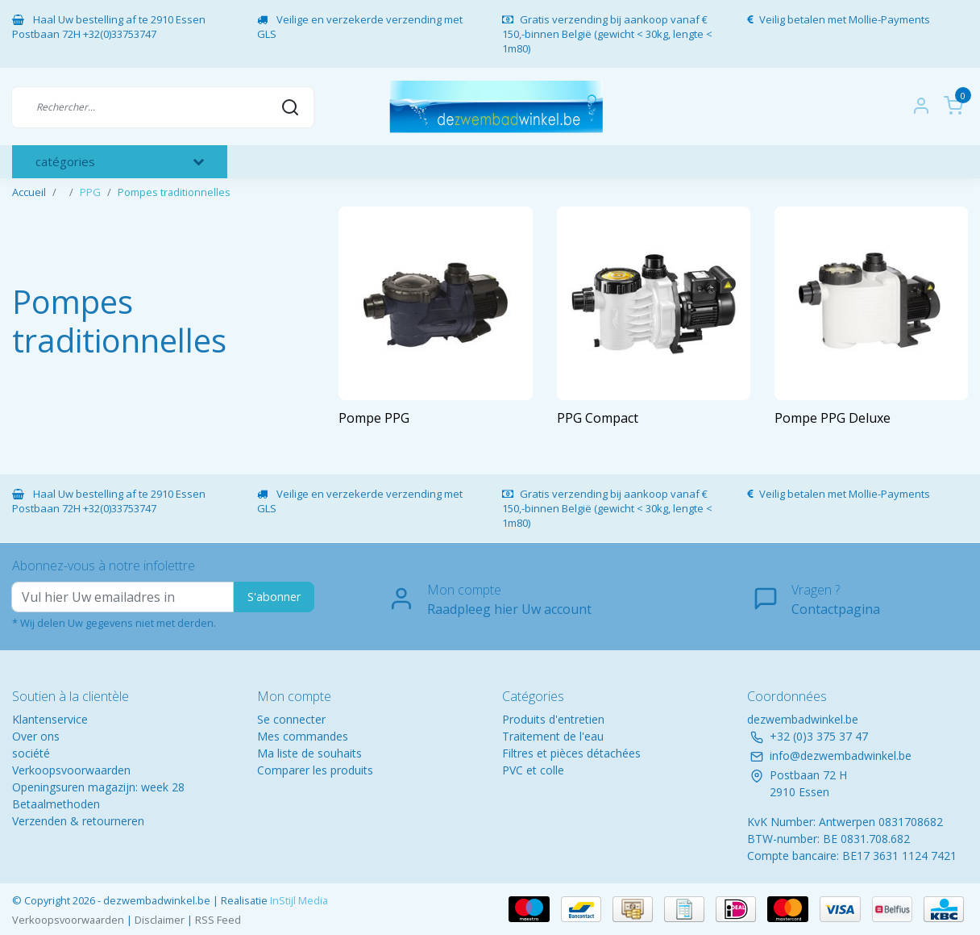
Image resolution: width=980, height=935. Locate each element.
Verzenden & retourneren (78, 821)
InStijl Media (298, 900)
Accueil (29, 192)
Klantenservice (50, 719)
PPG (90, 192)
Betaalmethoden (56, 804)
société (31, 753)
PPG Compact (597, 418)
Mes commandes (302, 736)
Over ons (36, 736)
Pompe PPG (373, 418)
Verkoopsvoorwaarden (71, 770)
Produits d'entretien (553, 719)
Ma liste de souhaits (309, 753)
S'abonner (274, 596)
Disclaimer (160, 919)
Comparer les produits (315, 770)
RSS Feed (218, 919)
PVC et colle (533, 770)
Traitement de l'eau (553, 736)
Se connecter (291, 719)
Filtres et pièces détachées (571, 753)
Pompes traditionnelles (174, 192)
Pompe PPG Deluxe (832, 418)
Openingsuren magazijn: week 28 (98, 787)
